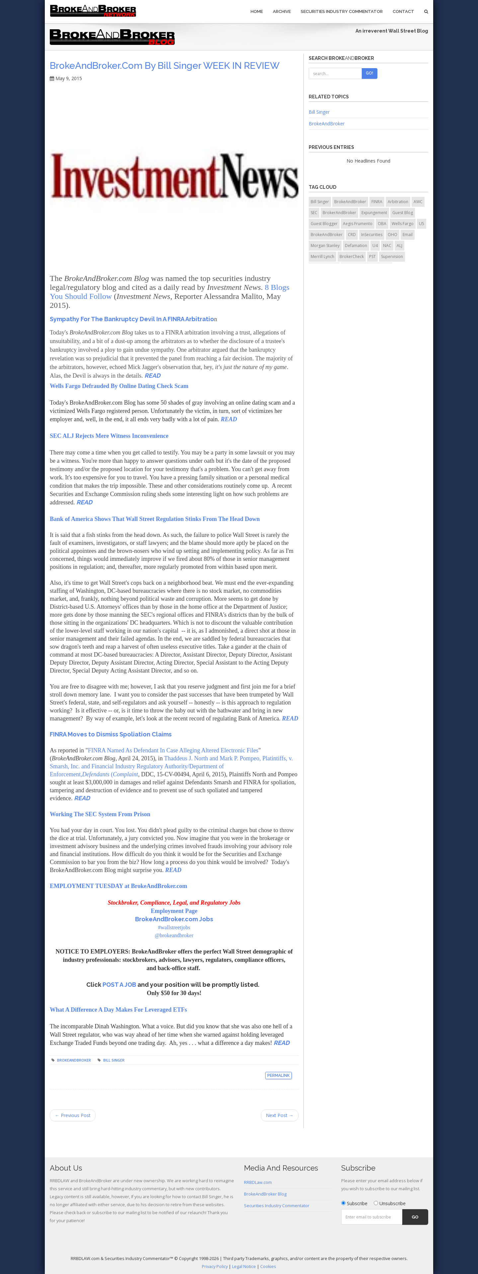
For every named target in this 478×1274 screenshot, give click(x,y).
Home (257, 11)
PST (372, 256)
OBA (382, 223)
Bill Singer (113, 1060)
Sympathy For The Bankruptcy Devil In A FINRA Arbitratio (132, 319)
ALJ (399, 245)
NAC (387, 245)
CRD (352, 234)
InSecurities (371, 234)
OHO (392, 234)
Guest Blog (402, 212)
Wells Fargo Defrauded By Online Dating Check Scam (119, 386)
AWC (418, 201)
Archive (282, 11)
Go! (369, 73)
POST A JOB (120, 984)
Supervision (392, 256)
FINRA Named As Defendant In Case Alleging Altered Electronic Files (173, 750)
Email (408, 234)
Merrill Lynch (322, 256)
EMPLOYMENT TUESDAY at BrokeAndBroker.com (118, 886)
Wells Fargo (403, 223)
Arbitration (398, 201)
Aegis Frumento (357, 223)
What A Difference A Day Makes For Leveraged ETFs (118, 1009)
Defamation (356, 245)
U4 (375, 245)
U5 (421, 223)
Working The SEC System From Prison (100, 814)
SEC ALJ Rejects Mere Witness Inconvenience (109, 436)
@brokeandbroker (174, 935)
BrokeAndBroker (74, 1060)
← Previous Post (73, 1115)
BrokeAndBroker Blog (265, 1194)
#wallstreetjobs (174, 927)
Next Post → (279, 1115)
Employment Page (174, 911)
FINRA (376, 201)
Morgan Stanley (325, 245)
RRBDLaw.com (258, 1182)
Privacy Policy (215, 1266)
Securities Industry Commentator (342, 11)
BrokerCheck (352, 256)
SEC (314, 212)
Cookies (268, 1266)
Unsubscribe (390, 1203)
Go (415, 1216)
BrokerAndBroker (339, 212)
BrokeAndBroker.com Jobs (174, 919)
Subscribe (354, 1203)
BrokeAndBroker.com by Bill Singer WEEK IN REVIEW (164, 65)
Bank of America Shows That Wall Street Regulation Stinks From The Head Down (155, 519)
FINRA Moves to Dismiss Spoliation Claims (111, 734)
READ (152, 375)
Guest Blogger (324, 223)
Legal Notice (244, 1266)
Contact (403, 11)
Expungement (374, 212)
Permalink (278, 1075)
